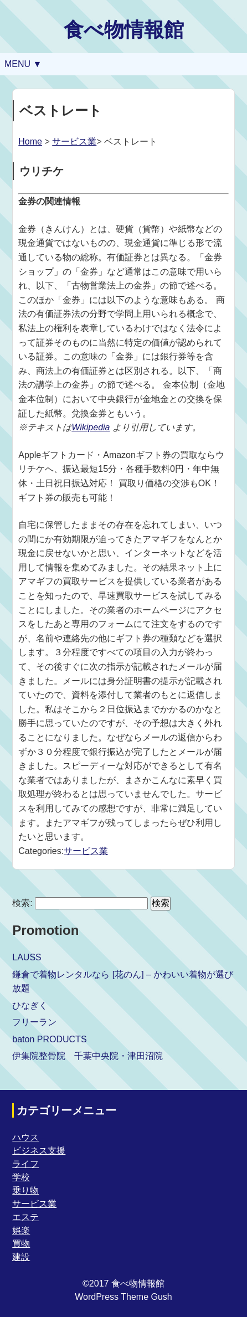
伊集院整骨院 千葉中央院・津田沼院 (87, 1056)
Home (30, 141)
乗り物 (25, 1190)
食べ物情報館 (124, 29)
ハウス (25, 1137)
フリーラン (34, 1022)
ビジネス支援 (38, 1150)
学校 (21, 1177)
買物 (21, 1243)
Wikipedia (90, 427)
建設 (21, 1257)
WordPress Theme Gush (123, 1296)
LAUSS (26, 957)
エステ (25, 1217)
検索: (22, 903)
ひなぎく (30, 1005)
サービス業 (74, 141)
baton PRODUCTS (49, 1039)
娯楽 (21, 1230)
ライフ (25, 1164)
